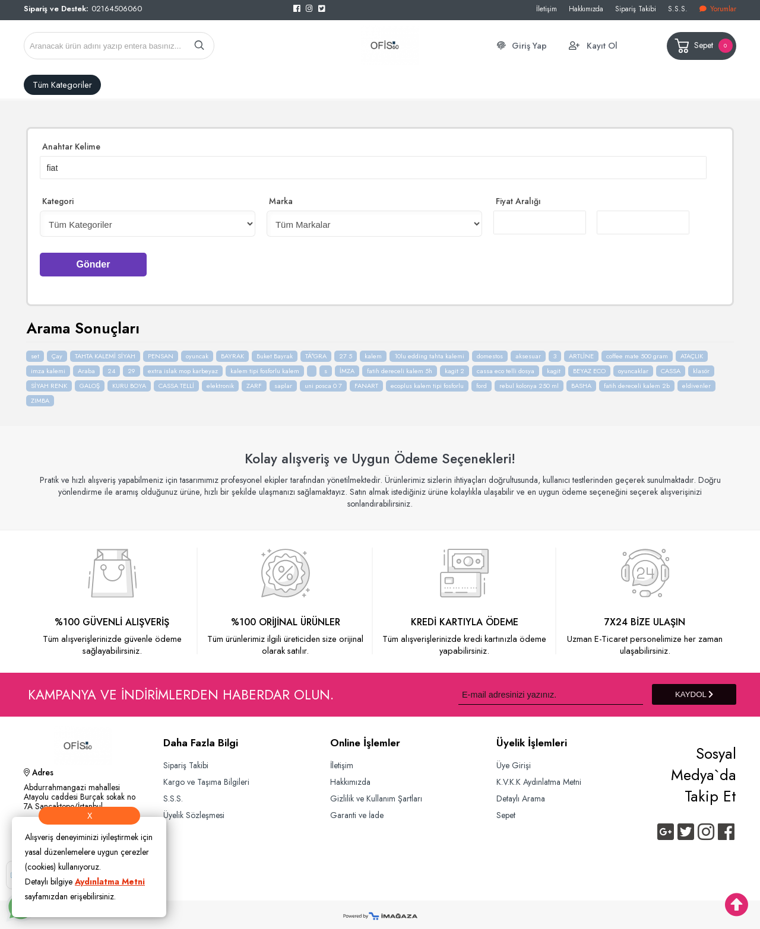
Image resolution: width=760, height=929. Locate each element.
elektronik (220, 381)
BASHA (581, 381)
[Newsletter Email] (550, 690)
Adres (38, 770)
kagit (553, 366)
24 (111, 366)
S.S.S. (678, 9)
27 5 (345, 352)
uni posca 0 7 (323, 381)
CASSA (670, 366)
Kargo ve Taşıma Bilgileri (208, 778)
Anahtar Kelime (71, 146)
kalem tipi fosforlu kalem (264, 366)
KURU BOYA (129, 381)
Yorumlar (717, 9)
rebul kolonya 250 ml (529, 381)
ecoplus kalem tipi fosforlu (427, 381)
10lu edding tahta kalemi (429, 352)
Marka (281, 199)
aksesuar (528, 352)
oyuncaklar (633, 366)
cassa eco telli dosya (505, 366)
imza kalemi (48, 366)
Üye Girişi (513, 761)
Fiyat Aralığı (518, 199)
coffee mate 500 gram (637, 352)
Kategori (58, 199)
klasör (701, 366)
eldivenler (696, 381)
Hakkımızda (586, 9)
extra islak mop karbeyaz (183, 366)
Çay (57, 352)
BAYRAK (232, 352)
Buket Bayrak (274, 352)
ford (481, 381)
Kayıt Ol (602, 46)
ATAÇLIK (691, 352)
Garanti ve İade (359, 812)
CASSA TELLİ (176, 381)
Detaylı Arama (522, 794)
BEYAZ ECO (589, 366)
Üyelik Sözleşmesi (195, 812)
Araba (86, 366)
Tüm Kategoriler (62, 84)
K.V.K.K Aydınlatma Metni (541, 778)
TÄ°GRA (316, 352)
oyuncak (197, 352)
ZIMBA (40, 396)
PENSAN (160, 352)
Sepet (703, 46)
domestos (490, 352)
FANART (366, 381)
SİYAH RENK (49, 381)
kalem (373, 352)
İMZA (347, 366)
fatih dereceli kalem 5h (399, 366)
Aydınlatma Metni (110, 881)
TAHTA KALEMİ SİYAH (105, 352)
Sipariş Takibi (635, 9)
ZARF (254, 381)
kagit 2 (454, 366)
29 (131, 366)
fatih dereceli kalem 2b (637, 381)
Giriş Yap (529, 46)
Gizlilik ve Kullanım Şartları (377, 794)
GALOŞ (90, 381)
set (35, 352)
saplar (283, 381)
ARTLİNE (581, 352)
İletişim (546, 9)
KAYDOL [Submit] (694, 690)
